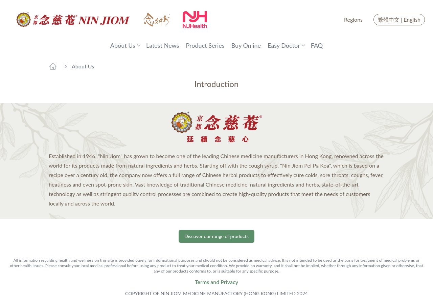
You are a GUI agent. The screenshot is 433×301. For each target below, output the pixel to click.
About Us (83, 66)
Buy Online (246, 45)
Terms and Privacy (216, 282)
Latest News (162, 45)
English (412, 19)
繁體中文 (389, 19)
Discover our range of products (216, 236)
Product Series (205, 45)
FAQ (317, 45)
